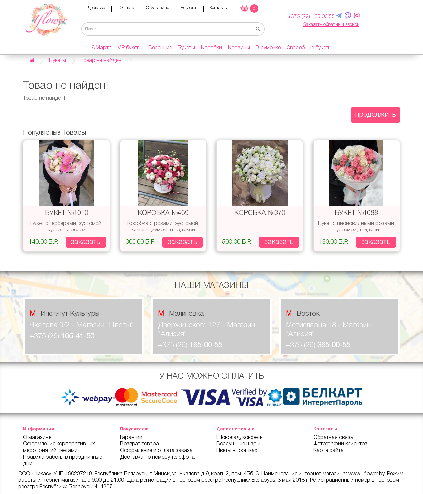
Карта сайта (328, 451)
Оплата (127, 8)
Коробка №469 (163, 214)
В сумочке (268, 48)
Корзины (239, 48)
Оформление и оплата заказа (156, 451)
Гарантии (131, 438)
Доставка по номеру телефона (157, 457)
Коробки (211, 48)
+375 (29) (62, 337)
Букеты (186, 48)
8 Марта (102, 48)
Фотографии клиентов (340, 444)
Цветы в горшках (236, 451)
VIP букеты (130, 48)
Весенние (160, 48)
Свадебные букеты (309, 48)
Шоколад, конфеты (240, 438)
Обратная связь (333, 438)
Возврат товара (139, 444)
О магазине (157, 8)
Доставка (96, 8)
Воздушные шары (238, 444)
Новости (188, 8)
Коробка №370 (259, 214)
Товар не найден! (102, 61)
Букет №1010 (66, 214)
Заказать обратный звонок (331, 25)
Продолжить (375, 115)
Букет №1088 (356, 214)
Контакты (218, 8)
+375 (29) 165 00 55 (310, 17)
